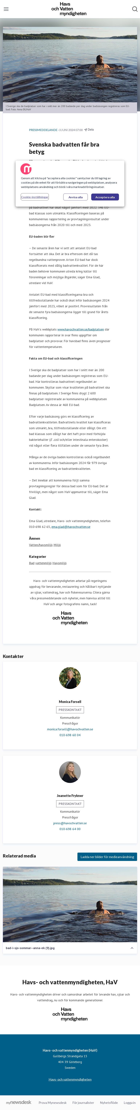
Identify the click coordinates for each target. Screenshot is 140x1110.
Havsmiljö (59, 563)
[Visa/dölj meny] (6, 9)
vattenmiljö (43, 563)
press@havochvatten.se (70, 823)
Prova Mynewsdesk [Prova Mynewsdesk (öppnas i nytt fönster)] (53, 1103)
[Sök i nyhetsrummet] (135, 9)
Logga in (130, 1103)
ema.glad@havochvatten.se (71, 527)
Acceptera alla (105, 197)
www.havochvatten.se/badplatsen (80, 329)
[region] (70, 184)
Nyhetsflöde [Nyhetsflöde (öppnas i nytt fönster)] (109, 1103)
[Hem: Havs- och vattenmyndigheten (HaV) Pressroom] (69, 9)
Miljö (57, 545)
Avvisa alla (76, 197)
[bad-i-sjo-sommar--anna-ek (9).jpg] (70, 904)
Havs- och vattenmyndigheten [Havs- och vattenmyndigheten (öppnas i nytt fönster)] (70, 1079)
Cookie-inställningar (34, 197)
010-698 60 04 (70, 735)
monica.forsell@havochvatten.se (70, 729)
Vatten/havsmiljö (41, 545)
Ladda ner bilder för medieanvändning (107, 857)
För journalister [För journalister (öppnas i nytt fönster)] (83, 1103)
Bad (31, 563)
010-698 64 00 (70, 829)
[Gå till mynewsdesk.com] (18, 1103)
